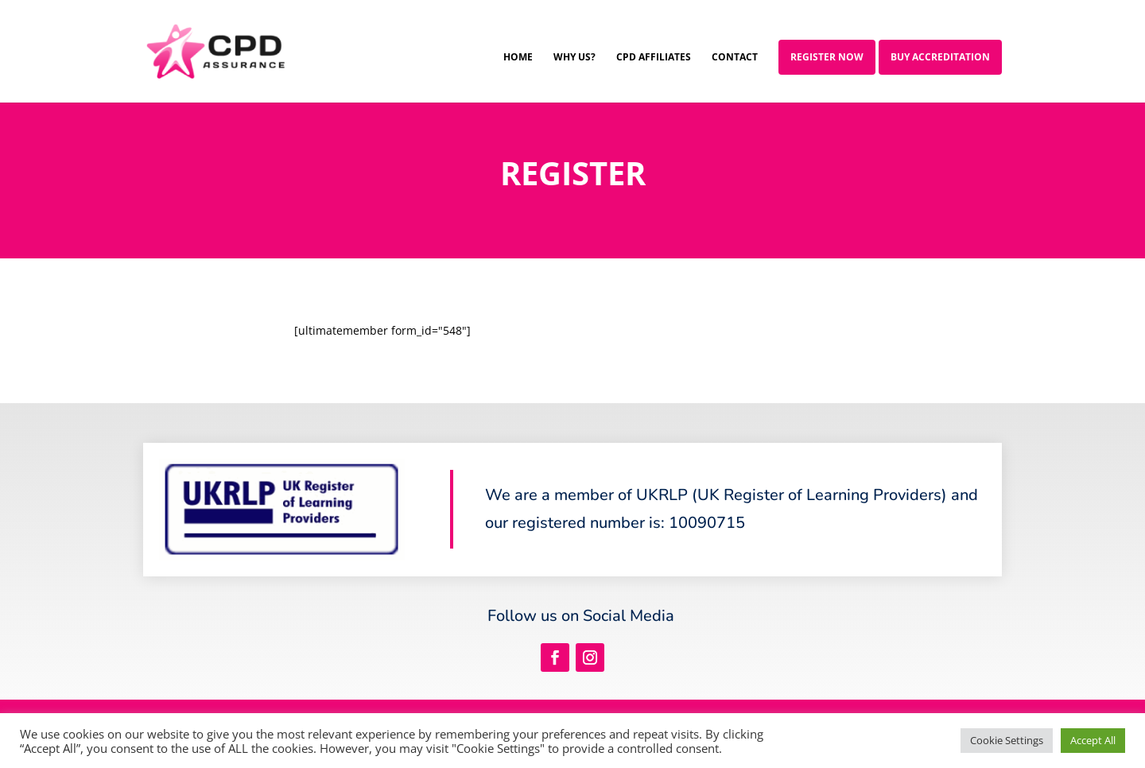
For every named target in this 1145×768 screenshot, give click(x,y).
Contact (735, 58)
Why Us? (574, 58)
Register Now (827, 57)
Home (518, 58)
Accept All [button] (1093, 740)
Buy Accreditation (940, 57)
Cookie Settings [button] (1006, 740)
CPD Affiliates (653, 58)
